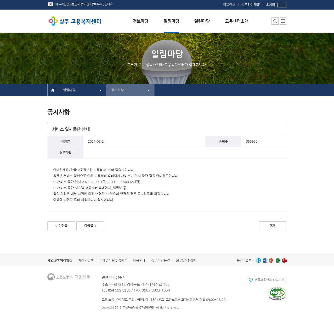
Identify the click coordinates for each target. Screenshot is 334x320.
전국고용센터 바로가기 (269, 279)
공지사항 (117, 90)
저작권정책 (86, 260)
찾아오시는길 (160, 260)
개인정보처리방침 (59, 260)
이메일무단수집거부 (113, 260)
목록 (273, 225)
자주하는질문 (250, 4)
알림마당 (69, 90)
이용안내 (229, 4)
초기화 (270, 3)
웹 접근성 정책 (186, 260)
